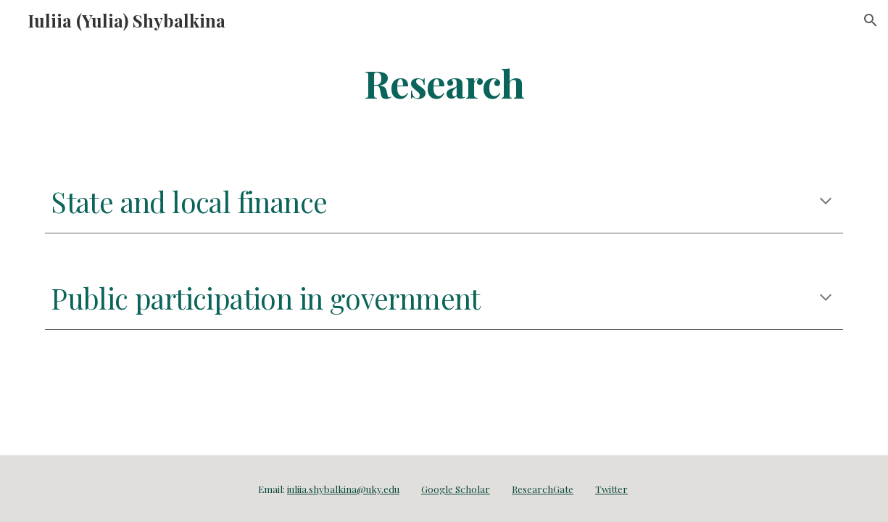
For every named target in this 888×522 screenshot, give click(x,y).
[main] (443, 82)
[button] (870, 20)
